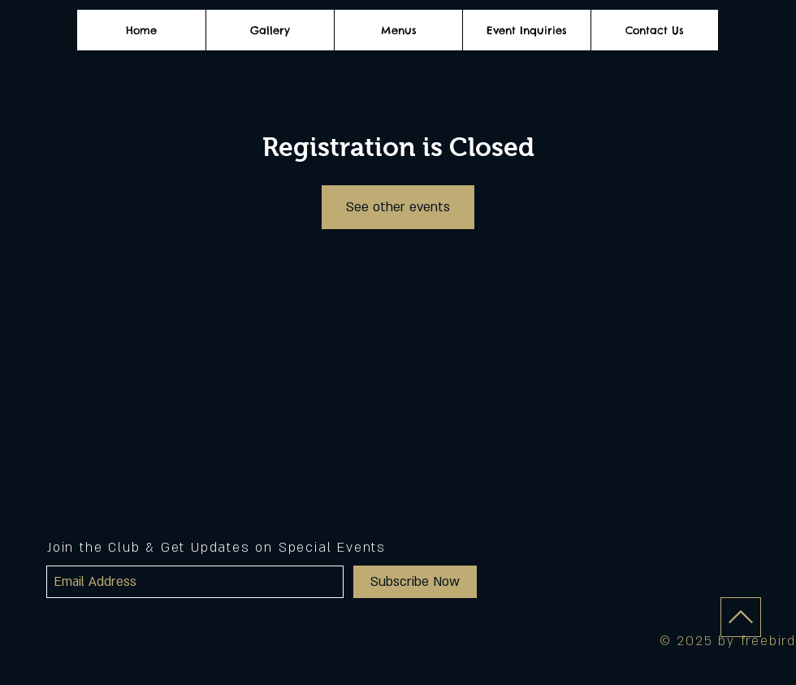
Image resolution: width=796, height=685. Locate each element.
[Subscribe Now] (415, 582)
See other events (398, 207)
